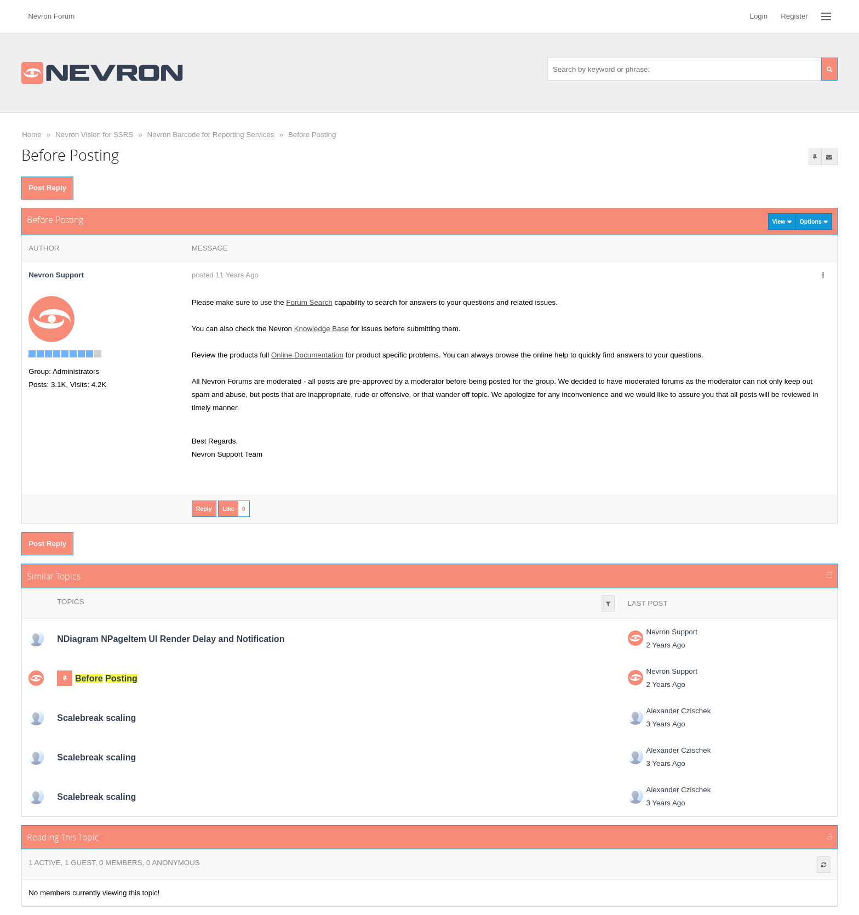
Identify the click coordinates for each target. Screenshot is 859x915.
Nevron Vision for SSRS (94, 134)
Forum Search (309, 302)
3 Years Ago (665, 724)
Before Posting (312, 134)
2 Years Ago (665, 645)
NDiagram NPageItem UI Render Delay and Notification (170, 639)
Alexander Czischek (678, 711)
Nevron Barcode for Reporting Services (210, 134)
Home (32, 134)
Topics (70, 602)
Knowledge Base (321, 329)
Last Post (648, 603)
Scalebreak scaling (96, 718)
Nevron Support (671, 632)
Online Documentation (307, 355)
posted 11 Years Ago (225, 275)
